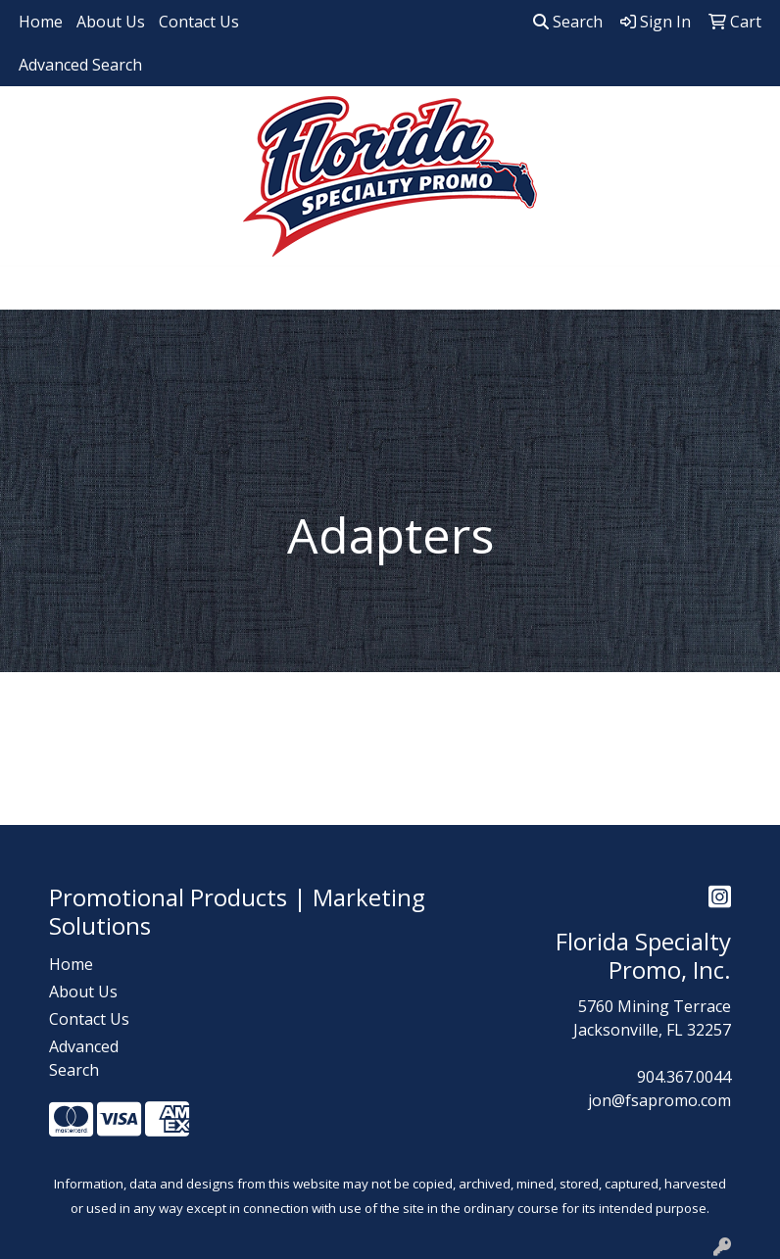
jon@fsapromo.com (659, 1100)
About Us (110, 21)
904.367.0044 (684, 1077)
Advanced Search (80, 64)
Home (41, 21)
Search (568, 21)
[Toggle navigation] (30, 288)
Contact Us (199, 21)
